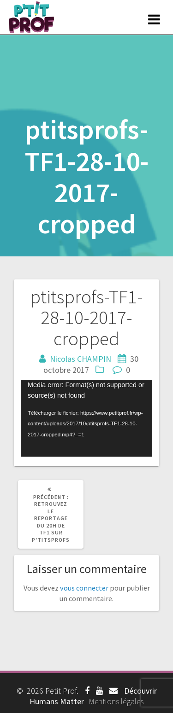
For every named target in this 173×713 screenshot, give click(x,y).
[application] (86, 418)
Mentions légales (116, 701)
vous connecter (84, 587)
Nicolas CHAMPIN (80, 359)
